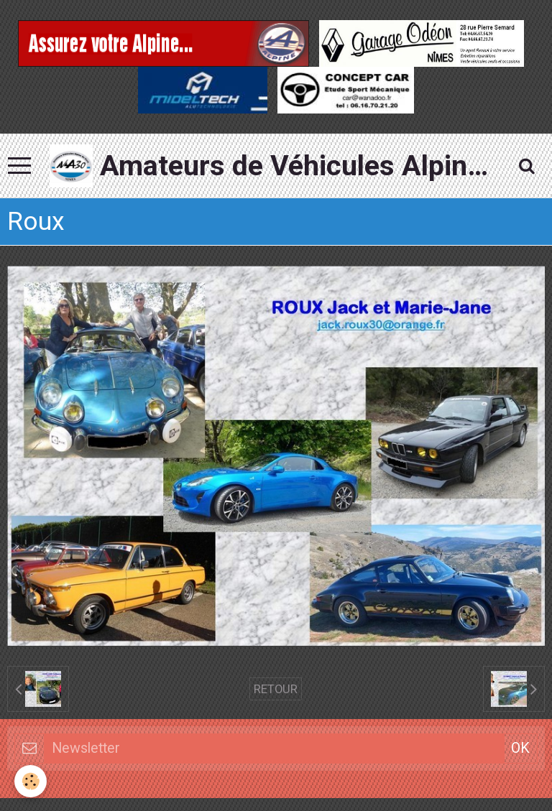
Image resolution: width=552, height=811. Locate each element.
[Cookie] (30, 781)
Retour (276, 689)
